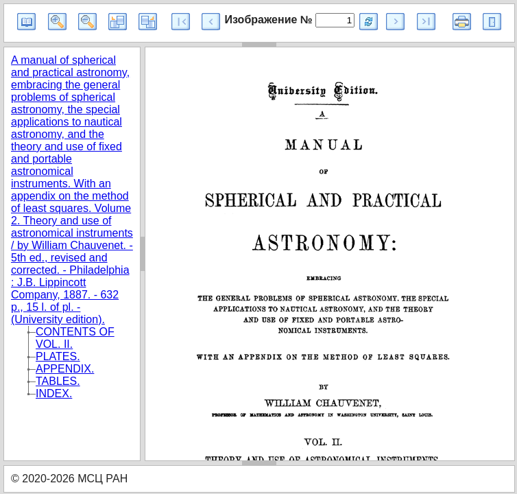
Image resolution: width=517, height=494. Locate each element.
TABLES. (58, 381)
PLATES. (58, 356)
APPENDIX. (65, 369)
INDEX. (54, 393)
